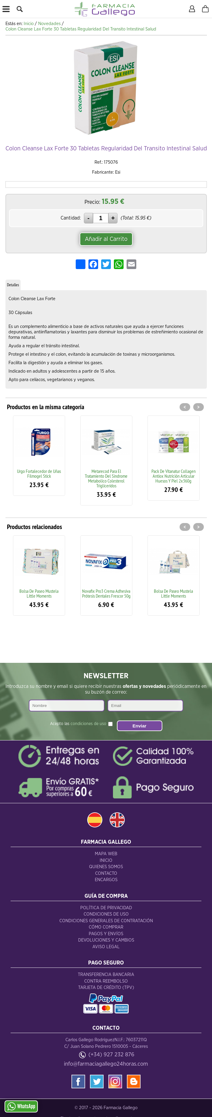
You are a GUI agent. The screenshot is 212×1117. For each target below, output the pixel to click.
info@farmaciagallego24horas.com (106, 1064)
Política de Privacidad (106, 908)
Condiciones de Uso (106, 914)
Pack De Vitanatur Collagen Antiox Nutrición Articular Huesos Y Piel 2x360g (173, 476)
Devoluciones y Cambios (106, 940)
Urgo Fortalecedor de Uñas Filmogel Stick (39, 473)
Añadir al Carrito (106, 239)
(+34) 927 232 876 (111, 1055)
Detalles (13, 284)
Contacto (106, 873)
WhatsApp (21, 1106)
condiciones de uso (88, 724)
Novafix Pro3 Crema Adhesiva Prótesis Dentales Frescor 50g (106, 593)
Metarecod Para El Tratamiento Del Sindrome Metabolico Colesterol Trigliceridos (106, 478)
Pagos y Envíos (106, 934)
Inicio (106, 860)
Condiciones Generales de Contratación (106, 921)
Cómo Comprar (106, 927)
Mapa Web (106, 854)
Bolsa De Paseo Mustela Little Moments (38, 593)
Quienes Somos (106, 867)
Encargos (106, 880)
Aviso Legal (106, 947)
